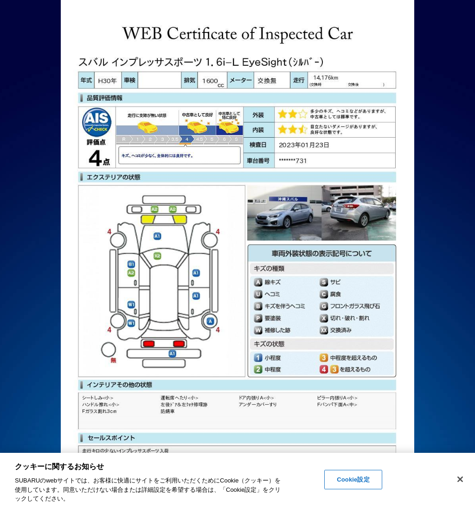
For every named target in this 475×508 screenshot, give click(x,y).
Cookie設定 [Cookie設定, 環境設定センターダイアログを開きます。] (353, 479)
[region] (237, 480)
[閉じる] (460, 479)
